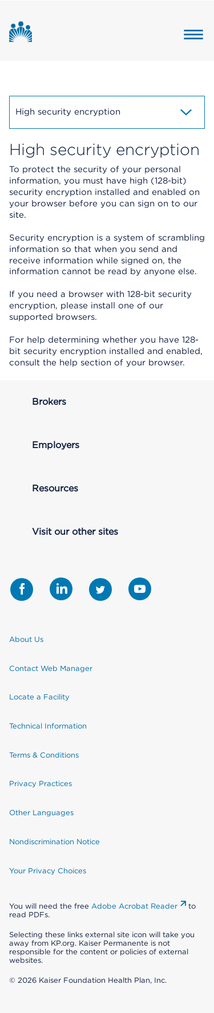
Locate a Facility (39, 697)
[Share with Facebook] (21, 589)
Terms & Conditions (44, 755)
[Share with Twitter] (100, 589)
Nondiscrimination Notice (54, 841)
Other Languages (41, 812)
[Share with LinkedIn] (61, 588)
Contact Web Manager (50, 668)
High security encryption (104, 112)
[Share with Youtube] (139, 588)
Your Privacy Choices (47, 870)
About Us (26, 639)
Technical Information (48, 726)
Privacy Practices (40, 783)
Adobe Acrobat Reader (134, 906)
